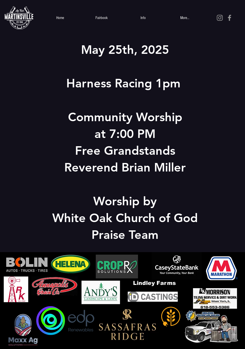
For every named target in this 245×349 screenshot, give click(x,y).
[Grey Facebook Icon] (230, 18)
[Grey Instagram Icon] (220, 18)
